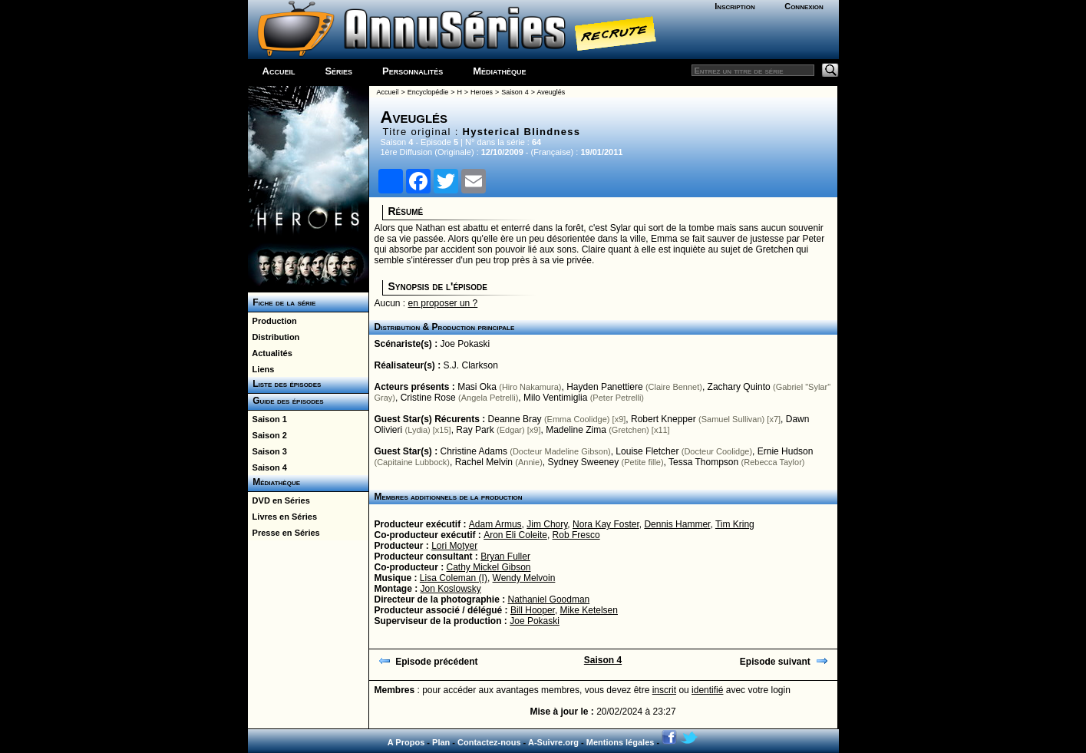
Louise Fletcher (647, 451)
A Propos (406, 742)
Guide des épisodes (286, 400)
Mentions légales (620, 742)
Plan (441, 742)
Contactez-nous (489, 742)
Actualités (270, 353)
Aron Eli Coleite (515, 535)
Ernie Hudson (786, 451)
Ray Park (474, 429)
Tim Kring (734, 524)
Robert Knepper (663, 419)
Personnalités (412, 71)
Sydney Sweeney (583, 462)
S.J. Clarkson (471, 365)
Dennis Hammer (677, 524)
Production (272, 320)
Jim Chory (546, 524)
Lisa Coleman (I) (453, 578)
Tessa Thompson (703, 462)
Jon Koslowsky (451, 588)
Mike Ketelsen (589, 610)
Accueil (278, 71)
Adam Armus (495, 524)
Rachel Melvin (484, 462)
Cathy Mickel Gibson (489, 567)
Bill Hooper (532, 610)
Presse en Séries (284, 532)
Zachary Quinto (739, 386)
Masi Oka (477, 386)
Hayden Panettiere (604, 386)
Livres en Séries (283, 516)
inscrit (664, 690)
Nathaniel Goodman (549, 599)
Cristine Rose (428, 397)
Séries (338, 71)
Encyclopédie (428, 92)
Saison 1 (267, 419)
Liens (261, 369)
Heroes (481, 92)
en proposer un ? (443, 303)
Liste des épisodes (285, 383)
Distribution (274, 337)
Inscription (734, 6)
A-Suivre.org (553, 742)
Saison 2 (267, 435)
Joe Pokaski (465, 344)
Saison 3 (267, 451)
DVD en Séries (279, 500)
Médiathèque (499, 71)
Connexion (804, 6)
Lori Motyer (454, 545)
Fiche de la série (282, 302)
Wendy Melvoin (524, 578)
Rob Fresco (576, 535)
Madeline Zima (576, 429)
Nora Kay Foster (606, 524)
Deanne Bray (515, 419)
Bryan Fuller (505, 556)
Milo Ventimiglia (555, 397)
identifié (707, 690)
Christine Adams (474, 451)
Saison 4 (267, 467)
